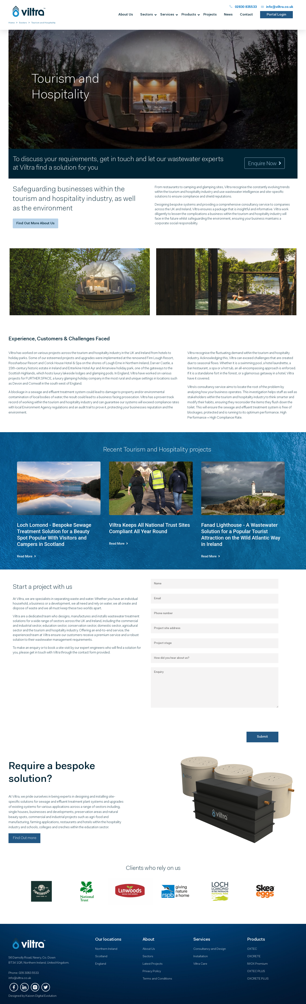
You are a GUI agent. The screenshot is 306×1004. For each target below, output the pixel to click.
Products (188, 14)
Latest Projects (153, 964)
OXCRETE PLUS (258, 978)
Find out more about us (35, 223)
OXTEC (252, 949)
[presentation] (183, 732)
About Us (149, 949)
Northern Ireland (106, 949)
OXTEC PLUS (256, 971)
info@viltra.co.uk (19, 978)
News (228, 14)
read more (26, 556)
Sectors (146, 14)
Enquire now (264, 163)
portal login (276, 14)
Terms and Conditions (157, 978)
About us (125, 14)
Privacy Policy (152, 971)
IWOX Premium (257, 964)
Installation (200, 956)
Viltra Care (200, 964)
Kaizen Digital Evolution (41, 996)
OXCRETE (254, 956)
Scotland (101, 956)
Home (11, 23)
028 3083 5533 (29, 973)
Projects (210, 14)
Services (167, 14)
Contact (246, 14)
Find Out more (24, 838)
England (100, 964)
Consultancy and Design (209, 949)
